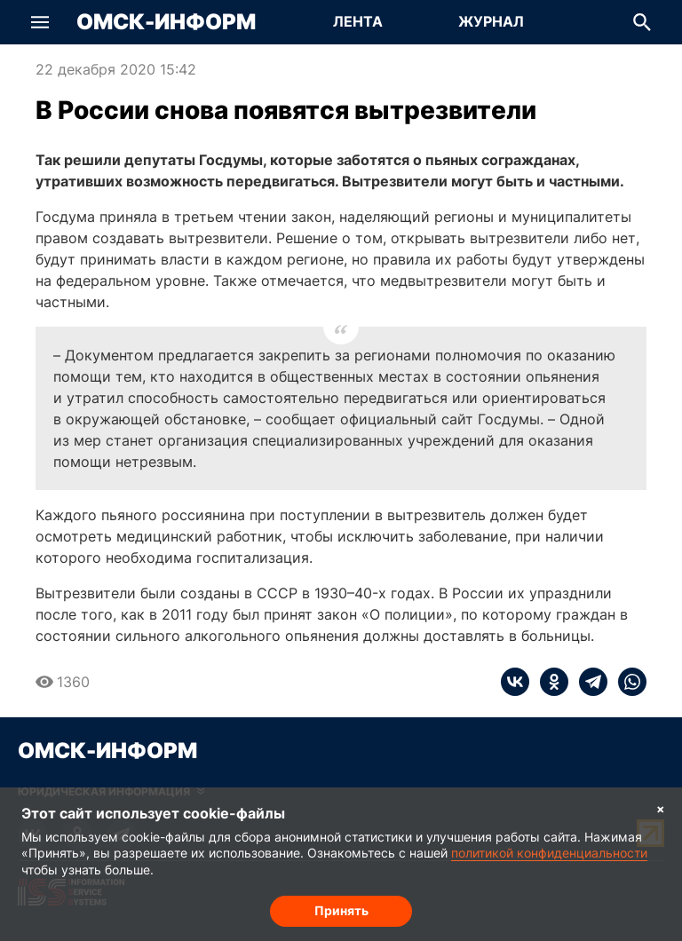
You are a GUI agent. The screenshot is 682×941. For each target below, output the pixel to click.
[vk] (515, 682)
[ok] (548, 682)
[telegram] (587, 682)
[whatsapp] (626, 682)
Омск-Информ (166, 22)
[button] (40, 22)
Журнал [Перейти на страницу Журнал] (491, 21)
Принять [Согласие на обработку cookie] (341, 910)
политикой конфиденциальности (549, 852)
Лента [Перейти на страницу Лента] (358, 21)
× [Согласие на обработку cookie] (660, 808)
